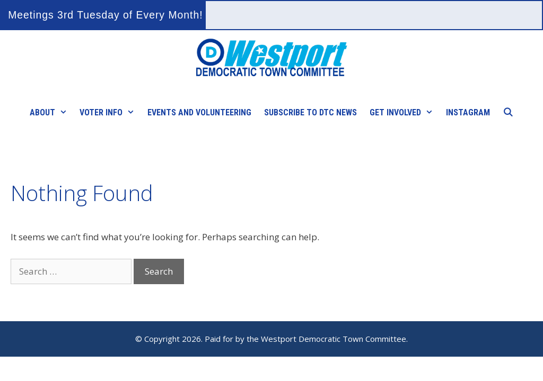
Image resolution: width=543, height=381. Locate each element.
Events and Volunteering (199, 112)
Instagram (468, 112)
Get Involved (405, 112)
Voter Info (110, 112)
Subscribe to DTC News (310, 112)
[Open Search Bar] (508, 112)
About (52, 112)
